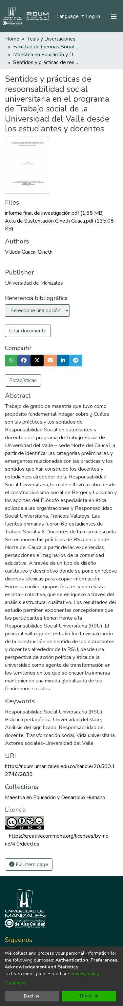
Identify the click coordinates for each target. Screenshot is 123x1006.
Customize (15, 983)
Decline (32, 996)
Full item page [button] (28, 864)
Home (12, 38)
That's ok (88, 996)
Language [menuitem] (68, 16)
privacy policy (84, 974)
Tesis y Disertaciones (51, 38)
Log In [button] (93, 16)
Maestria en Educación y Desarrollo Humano (46, 54)
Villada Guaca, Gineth (28, 252)
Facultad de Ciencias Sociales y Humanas (46, 46)
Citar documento (28, 330)
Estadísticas (23, 380)
